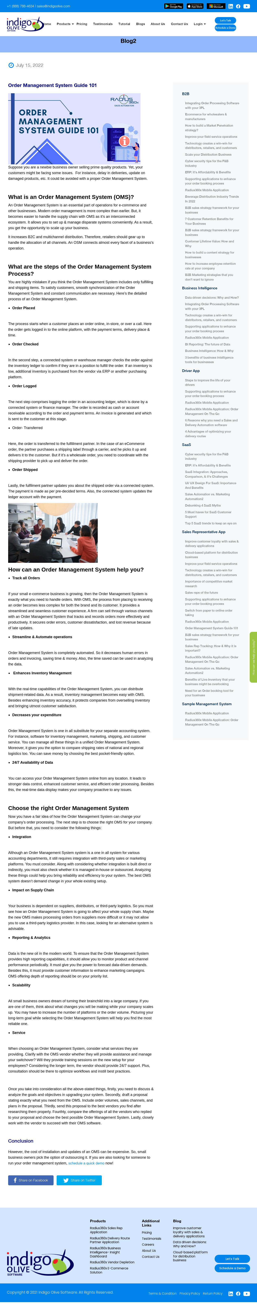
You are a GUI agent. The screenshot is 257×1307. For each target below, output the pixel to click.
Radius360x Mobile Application (207, 190)
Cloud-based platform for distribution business (211, 555)
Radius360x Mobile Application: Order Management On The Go (211, 411)
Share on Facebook (31, 1180)
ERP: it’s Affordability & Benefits (208, 172)
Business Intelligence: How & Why (209, 350)
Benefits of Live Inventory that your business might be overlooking (210, 682)
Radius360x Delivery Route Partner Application (111, 1240)
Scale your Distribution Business (208, 154)
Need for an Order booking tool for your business (209, 693)
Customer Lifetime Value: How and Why (209, 243)
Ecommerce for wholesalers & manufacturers (206, 116)
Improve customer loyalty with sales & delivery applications (212, 543)
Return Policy (212, 1298)
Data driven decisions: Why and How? (212, 297)
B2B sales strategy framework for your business (212, 210)
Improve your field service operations (211, 136)
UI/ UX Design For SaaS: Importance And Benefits (210, 485)
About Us (167, 24)
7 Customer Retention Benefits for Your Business (209, 221)
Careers (148, 1245)
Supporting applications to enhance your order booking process (210, 181)
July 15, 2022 (26, 65)
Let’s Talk (236, 21)
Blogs (150, 24)
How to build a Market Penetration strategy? (209, 128)
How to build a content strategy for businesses (209, 255)
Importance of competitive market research (208, 583)
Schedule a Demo (236, 27)
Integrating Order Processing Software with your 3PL (212, 105)
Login (205, 24)
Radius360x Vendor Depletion (105, 1265)
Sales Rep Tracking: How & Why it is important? (210, 648)
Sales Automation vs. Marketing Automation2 (207, 496)
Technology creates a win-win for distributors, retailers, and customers (211, 145)
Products (77, 24)
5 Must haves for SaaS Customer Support (208, 514)
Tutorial (135, 24)
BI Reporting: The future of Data (207, 344)
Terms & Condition (160, 1298)
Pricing (94, 24)
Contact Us (187, 24)
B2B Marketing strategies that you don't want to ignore (209, 277)
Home (60, 24)
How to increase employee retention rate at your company (210, 266)
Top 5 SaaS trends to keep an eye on (211, 523)
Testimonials (114, 24)
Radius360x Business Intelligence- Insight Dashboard (106, 1253)
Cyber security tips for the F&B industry (206, 163)
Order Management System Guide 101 (211, 628)
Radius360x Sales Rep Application (107, 1230)
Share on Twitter (81, 1180)
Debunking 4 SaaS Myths (203, 505)
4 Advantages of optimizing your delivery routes (208, 434)
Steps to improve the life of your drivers (207, 382)
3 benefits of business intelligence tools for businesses (209, 360)
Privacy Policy (188, 1298)
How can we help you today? (253, 657)
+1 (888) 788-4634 (22, 6)
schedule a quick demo (87, 1163)
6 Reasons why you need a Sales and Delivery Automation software (211, 422)
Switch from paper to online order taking (208, 612)
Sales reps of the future (202, 592)
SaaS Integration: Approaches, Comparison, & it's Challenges (206, 474)
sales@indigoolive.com (57, 6)
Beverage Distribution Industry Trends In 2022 (212, 199)
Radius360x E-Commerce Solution (110, 1275)
